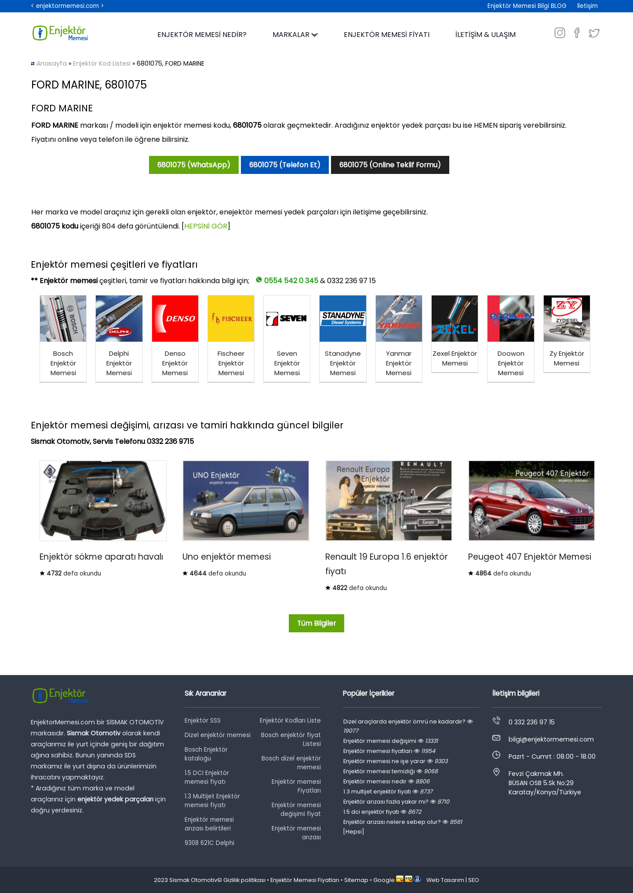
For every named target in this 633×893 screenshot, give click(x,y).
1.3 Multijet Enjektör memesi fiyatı (212, 800)
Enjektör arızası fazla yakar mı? (396, 801)
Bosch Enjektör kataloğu (206, 754)
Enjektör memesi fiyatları (389, 751)
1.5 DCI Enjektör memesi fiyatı (207, 777)
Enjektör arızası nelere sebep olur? (402, 822)
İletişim (587, 6)
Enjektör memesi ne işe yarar (395, 761)
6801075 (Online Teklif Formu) (390, 165)
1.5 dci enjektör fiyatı (382, 812)
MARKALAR (295, 35)
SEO (473, 880)
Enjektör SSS (203, 720)
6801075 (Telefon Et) (284, 165)
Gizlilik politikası (244, 880)
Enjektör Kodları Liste (290, 720)
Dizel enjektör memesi (218, 735)
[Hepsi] (353, 831)
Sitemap (356, 880)
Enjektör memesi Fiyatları (296, 786)
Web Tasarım (445, 880)
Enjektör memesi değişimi (390, 741)
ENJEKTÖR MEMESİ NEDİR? (202, 35)
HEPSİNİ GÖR (205, 226)
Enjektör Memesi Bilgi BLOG (527, 6)
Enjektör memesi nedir (386, 781)
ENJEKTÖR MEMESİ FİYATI (386, 35)
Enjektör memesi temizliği (390, 771)
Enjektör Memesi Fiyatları (304, 880)
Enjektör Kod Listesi (102, 63)
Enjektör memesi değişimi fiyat (296, 809)
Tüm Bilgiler (316, 623)
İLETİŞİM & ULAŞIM (485, 35)
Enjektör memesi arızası (296, 832)
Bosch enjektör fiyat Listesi (291, 739)
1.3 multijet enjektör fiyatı (388, 791)
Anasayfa (51, 63)
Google (384, 880)
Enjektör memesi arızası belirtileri (209, 824)
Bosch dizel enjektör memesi (291, 762)
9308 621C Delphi (209, 843)
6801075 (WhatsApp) (193, 165)
